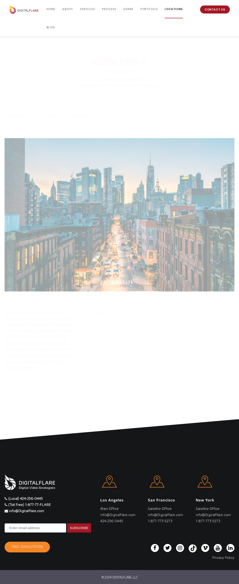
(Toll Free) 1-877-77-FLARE (28, 505)
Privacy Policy (223, 558)
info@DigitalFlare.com (24, 511)
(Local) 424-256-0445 (24, 499)
